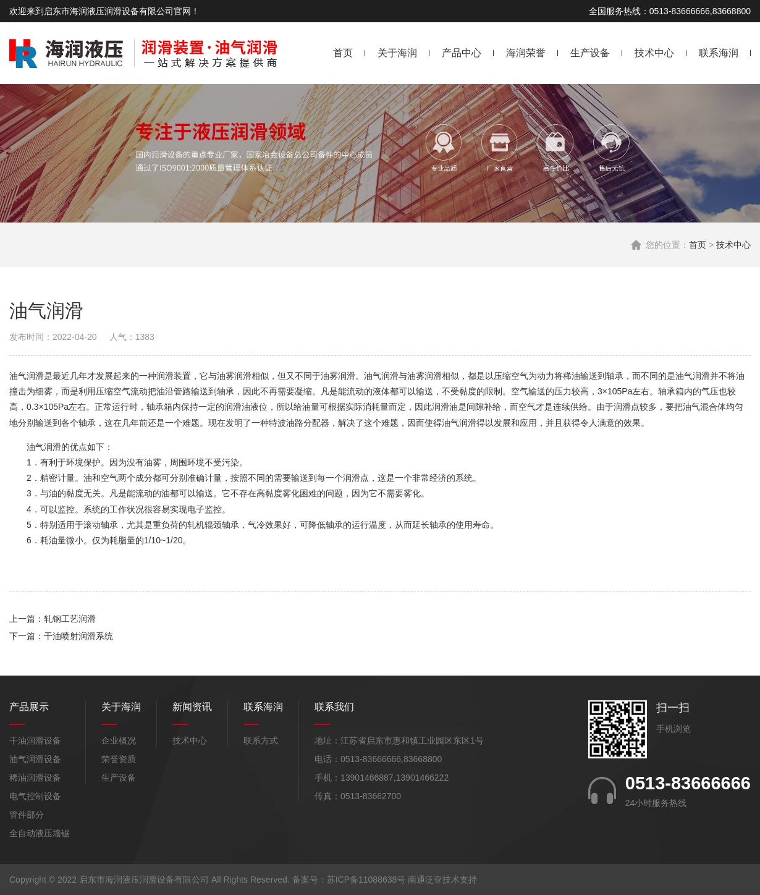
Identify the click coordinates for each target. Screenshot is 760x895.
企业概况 (118, 740)
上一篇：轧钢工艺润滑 (52, 619)
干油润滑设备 (35, 740)
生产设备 (590, 53)
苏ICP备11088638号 (366, 879)
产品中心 (461, 53)
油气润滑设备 (35, 759)
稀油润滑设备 (35, 778)
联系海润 (718, 53)
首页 (343, 53)
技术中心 (654, 53)
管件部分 (26, 815)
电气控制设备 (35, 796)
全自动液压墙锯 (39, 833)
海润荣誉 (526, 53)
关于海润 (397, 53)
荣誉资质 (118, 759)
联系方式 (260, 740)
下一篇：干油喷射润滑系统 (61, 636)
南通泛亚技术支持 (442, 879)
